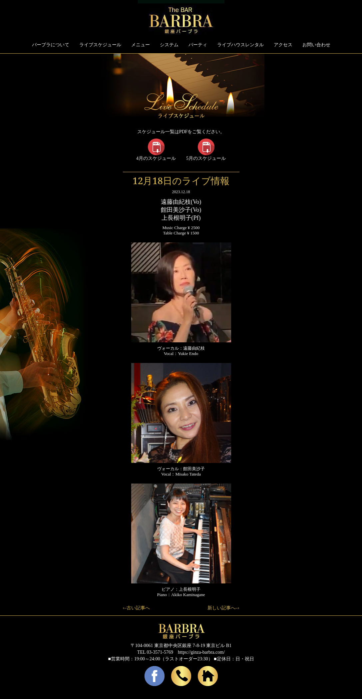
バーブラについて (50, 44)
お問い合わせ (316, 44)
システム (169, 44)
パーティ (197, 44)
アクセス (283, 44)
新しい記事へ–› (223, 607)
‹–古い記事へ (136, 607)
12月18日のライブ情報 (181, 180)
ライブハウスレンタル (240, 44)
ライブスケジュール (100, 44)
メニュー (140, 44)
